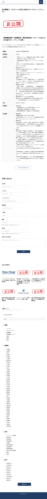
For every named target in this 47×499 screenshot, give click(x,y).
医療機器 (8, 332)
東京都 (7, 398)
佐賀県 (7, 351)
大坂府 (7, 366)
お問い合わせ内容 (6, 236)
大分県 (7, 364)
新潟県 (7, 394)
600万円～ (8, 472)
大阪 (7, 368)
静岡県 (7, 420)
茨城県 (7, 411)
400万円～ (8, 467)
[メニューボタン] (45, 2)
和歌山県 (8, 360)
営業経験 (8, 439)
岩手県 (7, 385)
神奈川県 (8, 405)
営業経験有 (8, 441)
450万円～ (8, 469)
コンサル (8, 328)
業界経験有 (8, 446)
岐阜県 (7, 381)
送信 (23, 251)
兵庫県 (7, 354)
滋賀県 (7, 401)
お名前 (4, 183)
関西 (7, 416)
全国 (7, 353)
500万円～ (8, 470)
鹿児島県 (8, 426)
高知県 (7, 424)
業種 (3, 219)
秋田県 (7, 409)
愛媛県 (7, 390)
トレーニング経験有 (10, 435)
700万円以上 (9, 476)
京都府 (7, 349)
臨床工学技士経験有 (10, 450)
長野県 (7, 415)
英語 (7, 452)
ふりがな (4, 190)
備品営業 (8, 437)
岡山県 (7, 383)
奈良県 (7, 371)
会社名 (3, 228)
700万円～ (8, 474)
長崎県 (7, 413)
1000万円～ (8, 463)
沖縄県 (7, 400)
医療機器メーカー (10, 334)
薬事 (7, 338)
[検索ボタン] (41, 2)
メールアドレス (6, 198)
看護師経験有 (9, 448)
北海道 (7, 356)
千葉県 (7, 358)
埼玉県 (7, 362)
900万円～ (8, 480)
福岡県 (7, 407)
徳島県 (7, 388)
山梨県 (7, 379)
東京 (7, 396)
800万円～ (8, 478)
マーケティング (9, 330)
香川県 (7, 422)
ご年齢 (4, 212)
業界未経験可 (9, 444)
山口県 (7, 377)
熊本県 (7, 403)
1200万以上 (8, 465)
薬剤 (7, 340)
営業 (7, 336)
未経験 (7, 443)
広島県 (7, 386)
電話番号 (4, 205)
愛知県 (7, 392)
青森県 (7, 418)
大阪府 (7, 369)
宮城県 (7, 373)
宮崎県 (7, 375)
